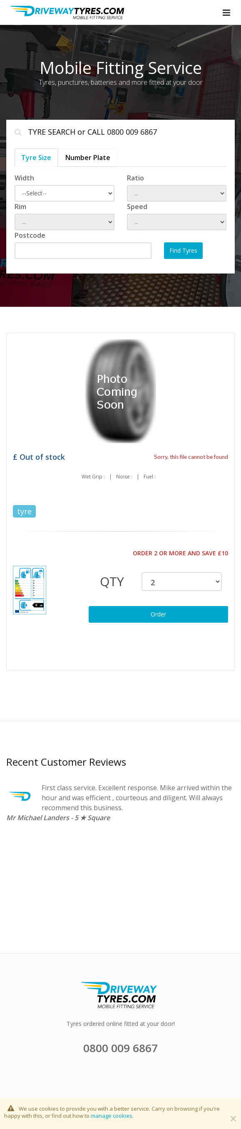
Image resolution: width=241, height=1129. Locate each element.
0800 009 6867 (132, 132)
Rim (20, 206)
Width (24, 177)
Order (158, 614)
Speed (137, 206)
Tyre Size (36, 157)
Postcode (30, 235)
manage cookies (111, 1115)
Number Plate (87, 157)
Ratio (135, 177)
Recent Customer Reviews (66, 762)
